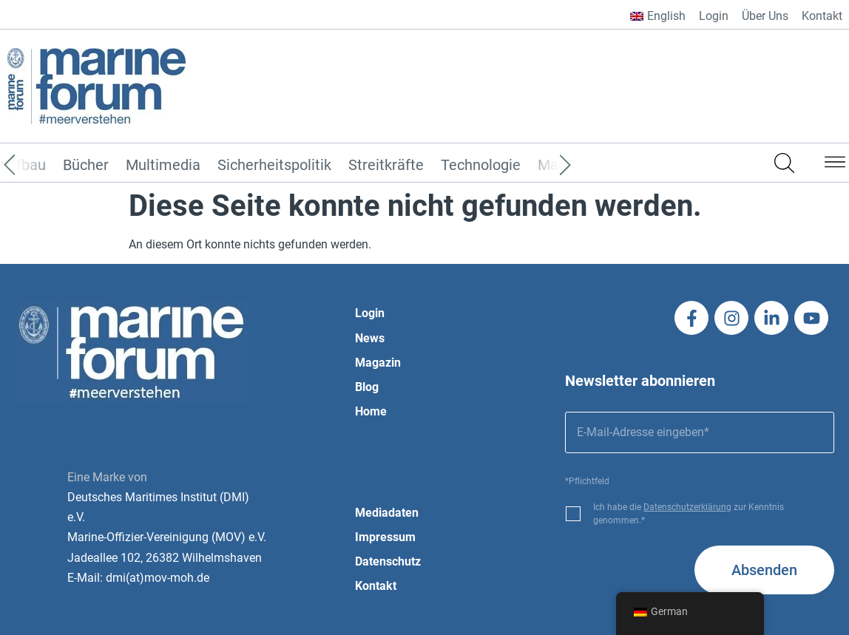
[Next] (542, 165)
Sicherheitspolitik (274, 165)
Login (713, 16)
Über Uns (765, 16)
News (370, 338)
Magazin (378, 363)
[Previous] (31, 165)
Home (371, 411)
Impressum (385, 537)
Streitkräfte (386, 165)
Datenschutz (388, 561)
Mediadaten (387, 513)
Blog (367, 387)
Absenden (764, 570)
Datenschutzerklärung (687, 507)
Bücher (86, 165)
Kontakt (822, 16)
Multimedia (163, 165)
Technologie (481, 165)
